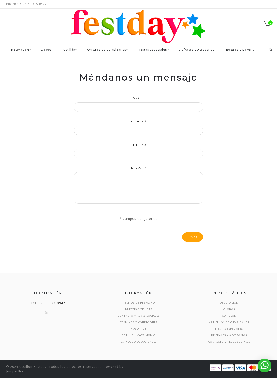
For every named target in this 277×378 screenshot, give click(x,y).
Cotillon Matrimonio (138, 335)
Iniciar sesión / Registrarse (27, 3)
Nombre (138, 121)
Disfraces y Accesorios (197, 50)
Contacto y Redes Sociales (139, 315)
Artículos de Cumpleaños (106, 50)
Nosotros (138, 328)
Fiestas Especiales (152, 50)
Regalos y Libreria (240, 50)
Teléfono (138, 144)
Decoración (20, 50)
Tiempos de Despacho (138, 302)
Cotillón (69, 50)
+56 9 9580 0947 (51, 303)
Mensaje (138, 168)
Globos (46, 50)
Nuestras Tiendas (138, 309)
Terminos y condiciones (138, 322)
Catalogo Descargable (138, 341)
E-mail (139, 98)
